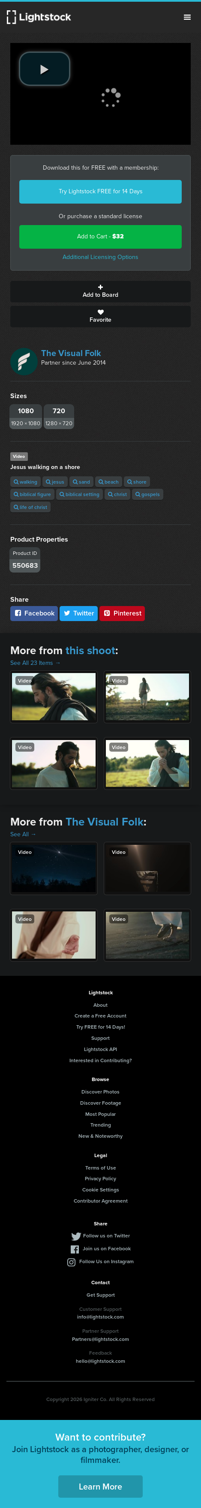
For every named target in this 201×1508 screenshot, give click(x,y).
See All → (23, 834)
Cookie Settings (100, 1189)
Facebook (34, 613)
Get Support (101, 1294)
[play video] (44, 69)
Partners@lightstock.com (100, 1339)
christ (117, 494)
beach (109, 481)
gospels (147, 494)
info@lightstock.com (100, 1316)
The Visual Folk (71, 353)
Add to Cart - (100, 236)
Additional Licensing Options (100, 257)
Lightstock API (100, 1049)
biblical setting (79, 494)
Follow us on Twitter (106, 1235)
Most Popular (100, 1114)
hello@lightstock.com (100, 1361)
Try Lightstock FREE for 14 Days (101, 191)
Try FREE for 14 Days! (100, 1026)
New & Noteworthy (100, 1135)
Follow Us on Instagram (106, 1261)
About (100, 1004)
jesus (55, 481)
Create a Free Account (100, 1015)
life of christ (30, 507)
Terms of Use (100, 1167)
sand (81, 481)
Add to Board (100, 291)
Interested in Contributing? (100, 1060)
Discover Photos (100, 1091)
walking (25, 481)
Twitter (79, 613)
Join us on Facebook (107, 1248)
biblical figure (32, 494)
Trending (100, 1124)
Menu (187, 17)
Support (100, 1038)
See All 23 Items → (35, 662)
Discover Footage (100, 1102)
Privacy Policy (100, 1178)
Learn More (100, 1486)
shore (137, 481)
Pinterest (122, 613)
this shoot (90, 650)
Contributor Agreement (101, 1200)
